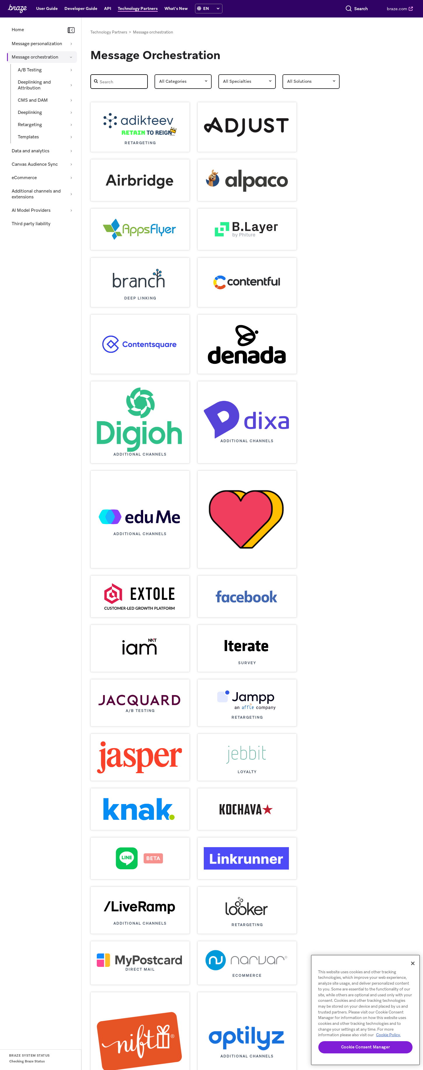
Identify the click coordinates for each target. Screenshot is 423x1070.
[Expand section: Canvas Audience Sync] (71, 164)
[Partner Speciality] (247, 81)
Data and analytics (30, 151)
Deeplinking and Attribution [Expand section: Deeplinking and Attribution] (34, 85)
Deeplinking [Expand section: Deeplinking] (30, 112)
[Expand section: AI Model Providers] (71, 210)
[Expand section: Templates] (71, 136)
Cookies (266, 1058)
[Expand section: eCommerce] (71, 177)
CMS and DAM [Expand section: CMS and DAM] (33, 100)
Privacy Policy (241, 1058)
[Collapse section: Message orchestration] (71, 57)
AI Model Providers (31, 210)
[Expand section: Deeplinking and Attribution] (71, 85)
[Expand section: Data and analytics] (71, 150)
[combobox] (336, 9)
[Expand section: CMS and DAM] (71, 100)
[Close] (412, 963)
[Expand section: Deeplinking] (71, 112)
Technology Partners (108, 32)
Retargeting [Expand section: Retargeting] (30, 125)
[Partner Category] (183, 81)
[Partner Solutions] (311, 81)
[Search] (300, 9)
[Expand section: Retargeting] (71, 124)
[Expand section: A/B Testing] (71, 69)
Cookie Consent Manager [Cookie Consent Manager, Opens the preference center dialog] (365, 1047)
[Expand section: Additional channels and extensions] (71, 194)
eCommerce (24, 178)
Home (18, 30)
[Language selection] (211, 8)
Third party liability (31, 224)
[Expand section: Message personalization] (71, 43)
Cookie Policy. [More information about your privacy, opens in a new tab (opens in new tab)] (388, 1034)
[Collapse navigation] (71, 30)
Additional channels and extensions (36, 194)
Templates (28, 137)
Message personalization (37, 44)
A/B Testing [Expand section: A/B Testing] (30, 70)
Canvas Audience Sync (35, 164)
